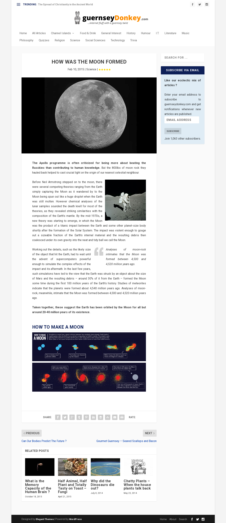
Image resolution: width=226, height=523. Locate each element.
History (131, 33)
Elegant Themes (45, 518)
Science (75, 40)
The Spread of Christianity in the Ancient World (65, 4)
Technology (118, 40)
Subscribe (173, 130)
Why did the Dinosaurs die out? (102, 484)
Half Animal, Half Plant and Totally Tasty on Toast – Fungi (72, 486)
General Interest (111, 33)
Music (185, 33)
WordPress (75, 518)
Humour (146, 33)
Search (183, 518)
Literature (170, 33)
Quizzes (44, 40)
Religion (60, 40)
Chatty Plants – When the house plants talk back (137, 484)
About (172, 518)
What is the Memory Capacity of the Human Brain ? (38, 486)
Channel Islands (61, 33)
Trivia (133, 40)
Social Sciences (95, 40)
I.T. (157, 33)
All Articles (39, 33)
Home (23, 33)
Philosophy (26, 40)
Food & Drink (88, 33)
